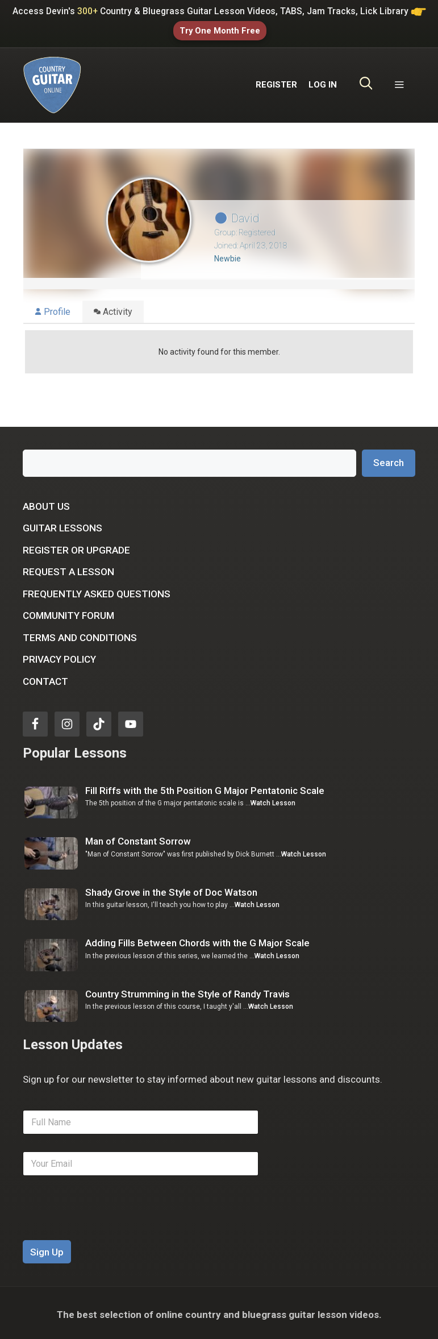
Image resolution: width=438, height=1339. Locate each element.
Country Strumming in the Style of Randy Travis (187, 990)
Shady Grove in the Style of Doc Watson (171, 889)
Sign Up (47, 1248)
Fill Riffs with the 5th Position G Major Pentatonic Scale (204, 787)
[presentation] (109, 1229)
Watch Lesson (273, 800)
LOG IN (322, 82)
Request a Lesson (68, 569)
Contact (45, 678)
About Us (46, 503)
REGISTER (276, 82)
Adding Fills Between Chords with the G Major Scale (197, 939)
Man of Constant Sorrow (138, 838)
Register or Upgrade (76, 546)
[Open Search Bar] (366, 82)
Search (388, 459)
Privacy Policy (59, 656)
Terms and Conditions (80, 634)
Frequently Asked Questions (96, 590)
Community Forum (68, 612)
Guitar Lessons (62, 525)
